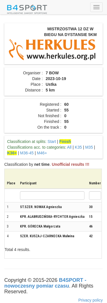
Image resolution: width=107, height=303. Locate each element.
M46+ (42, 153)
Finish (65, 141)
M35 (89, 147)
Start (52, 141)
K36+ (12, 153)
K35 (78, 147)
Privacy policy (90, 300)
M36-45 (26, 153)
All (69, 147)
